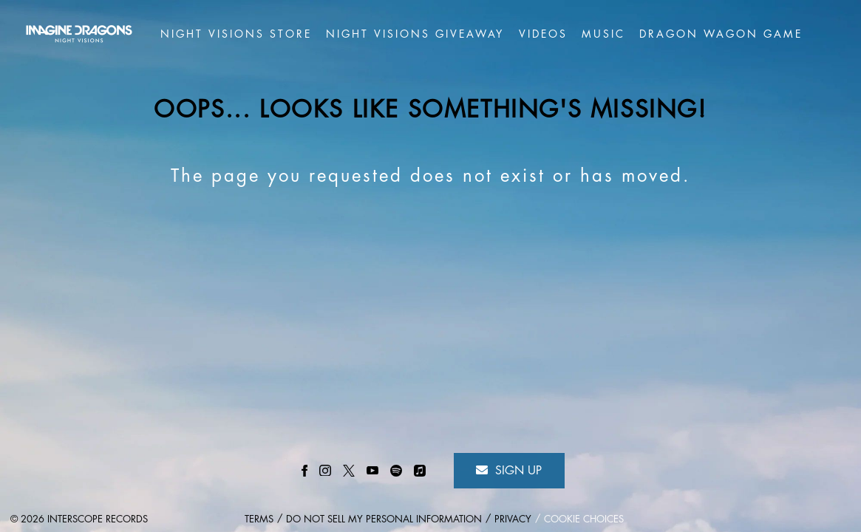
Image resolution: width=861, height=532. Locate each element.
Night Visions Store (236, 34)
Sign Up (509, 470)
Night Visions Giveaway (415, 34)
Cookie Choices (584, 519)
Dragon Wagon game (721, 34)
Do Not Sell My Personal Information (384, 519)
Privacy (512, 519)
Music (603, 34)
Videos (543, 34)
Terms (259, 519)
